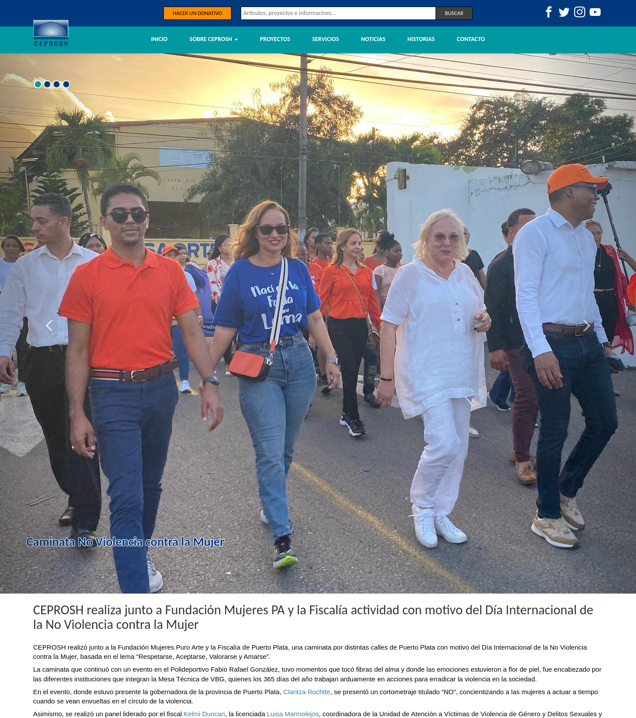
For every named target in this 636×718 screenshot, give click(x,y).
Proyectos (275, 39)
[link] (306, 691)
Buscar (454, 13)
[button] (47, 323)
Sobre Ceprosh (213, 39)
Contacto (471, 39)
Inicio (159, 39)
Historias (421, 39)
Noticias (373, 39)
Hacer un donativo (197, 13)
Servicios (325, 39)
